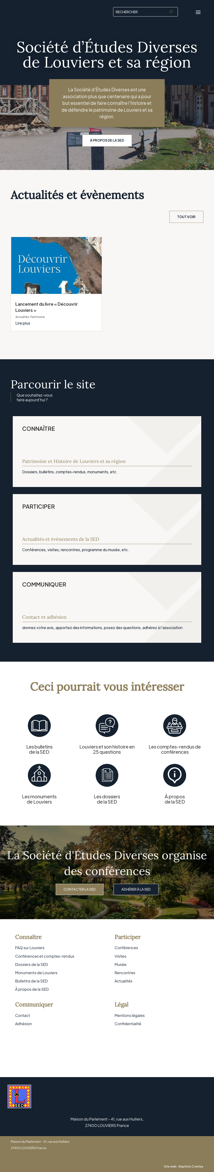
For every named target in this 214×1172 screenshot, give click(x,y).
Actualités (22, 317)
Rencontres (125, 972)
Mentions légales (130, 1015)
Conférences (126, 947)
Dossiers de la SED (31, 964)
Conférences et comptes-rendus (44, 956)
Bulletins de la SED (31, 980)
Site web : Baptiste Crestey (183, 1166)
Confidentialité (128, 1023)
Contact (22, 1015)
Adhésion (23, 1023)
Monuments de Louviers (36, 972)
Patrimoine (37, 317)
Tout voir (186, 217)
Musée (120, 964)
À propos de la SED (107, 140)
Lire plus (22, 323)
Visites (120, 956)
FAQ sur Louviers (29, 947)
